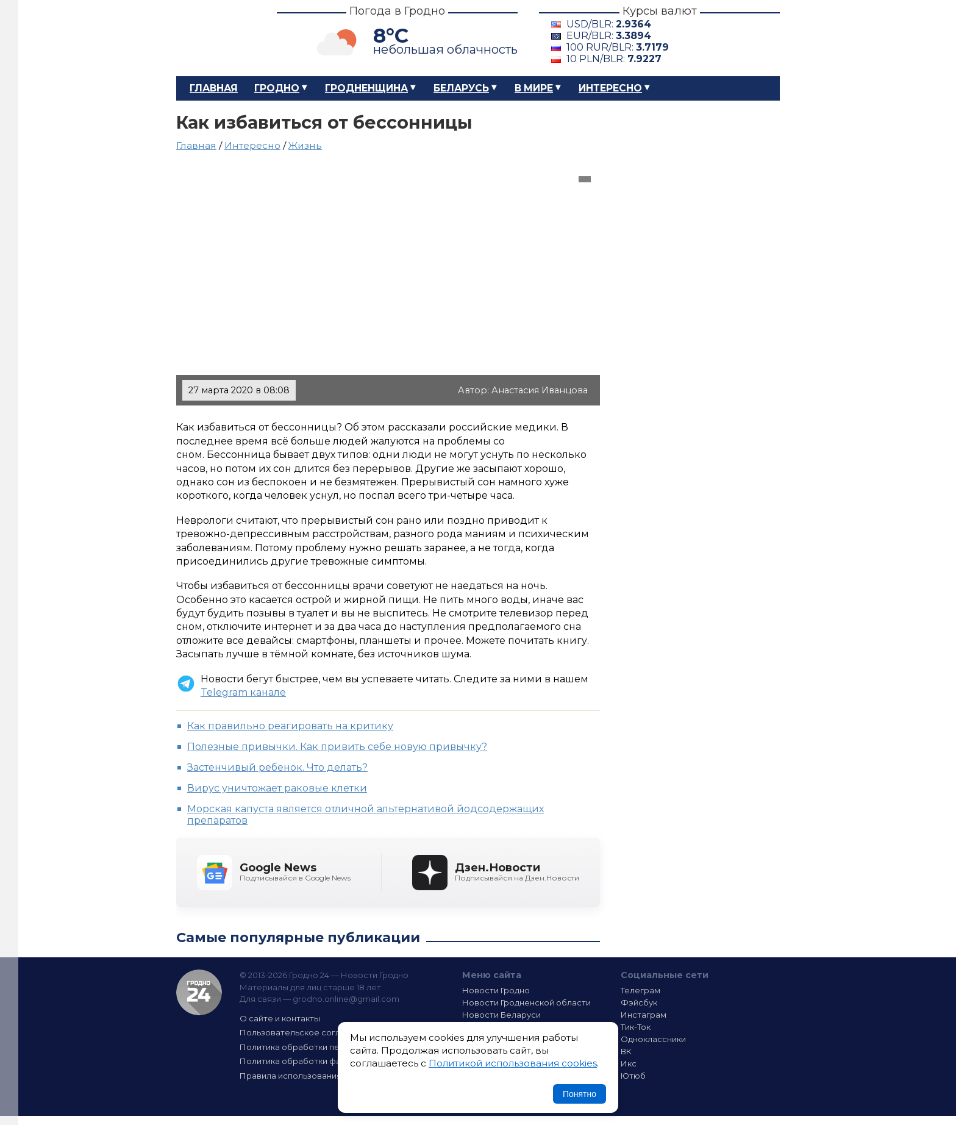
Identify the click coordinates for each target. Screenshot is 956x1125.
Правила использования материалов (317, 1075)
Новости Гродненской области (526, 1002)
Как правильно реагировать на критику (290, 726)
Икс (629, 1063)
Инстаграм (643, 1015)
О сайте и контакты (280, 1018)
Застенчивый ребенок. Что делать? (277, 767)
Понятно (579, 1094)
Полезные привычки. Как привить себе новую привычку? (337, 746)
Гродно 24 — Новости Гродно (199, 992)
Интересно (610, 88)
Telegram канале (243, 692)
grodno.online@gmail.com (346, 999)
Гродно (276, 88)
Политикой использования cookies (513, 1063)
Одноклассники (653, 1039)
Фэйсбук (639, 1002)
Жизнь (305, 145)
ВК (626, 1051)
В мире (534, 88)
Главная (214, 88)
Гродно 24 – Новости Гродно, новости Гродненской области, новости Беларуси (215, 38)
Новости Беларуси (501, 1015)
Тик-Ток (636, 1027)
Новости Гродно (496, 990)
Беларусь (461, 88)
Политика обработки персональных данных (330, 1047)
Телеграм (640, 990)
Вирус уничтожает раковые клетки (277, 788)
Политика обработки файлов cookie (315, 1061)
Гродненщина (366, 88)
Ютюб (633, 1075)
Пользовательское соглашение (306, 1032)
